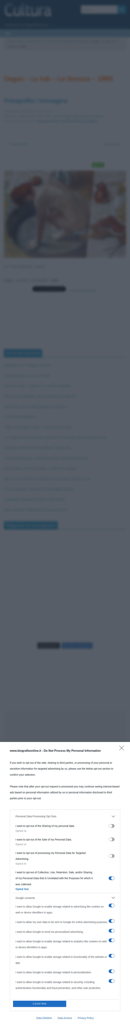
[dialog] (65, 883)
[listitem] (65, 816)
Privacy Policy (86, 1018)
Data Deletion (44, 1018)
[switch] (112, 826)
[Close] (122, 749)
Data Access (65, 1018)
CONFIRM (40, 1003)
